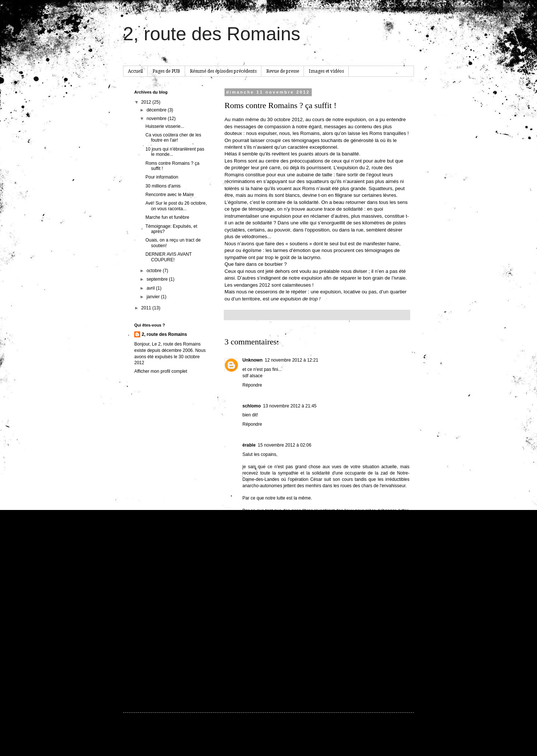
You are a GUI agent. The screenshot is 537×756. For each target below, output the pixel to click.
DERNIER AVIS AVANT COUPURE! (168, 257)
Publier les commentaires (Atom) (284, 684)
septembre (158, 279)
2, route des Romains (211, 33)
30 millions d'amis (162, 186)
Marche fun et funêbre (167, 217)
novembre (157, 118)
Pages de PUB (166, 71)
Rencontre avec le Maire (169, 194)
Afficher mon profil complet (160, 371)
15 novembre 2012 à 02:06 (284, 445)
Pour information (161, 177)
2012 (147, 102)
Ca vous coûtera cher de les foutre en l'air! (173, 137)
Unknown (252, 360)
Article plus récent (244, 674)
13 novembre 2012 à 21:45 (289, 406)
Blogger (328, 738)
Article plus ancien (389, 674)
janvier (154, 296)
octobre (155, 270)
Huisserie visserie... (164, 126)
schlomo (251, 406)
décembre (157, 110)
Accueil (135, 71)
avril (151, 288)
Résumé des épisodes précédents (223, 71)
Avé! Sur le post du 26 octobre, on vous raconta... (176, 206)
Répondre (252, 385)
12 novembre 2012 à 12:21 (291, 360)
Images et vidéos (326, 71)
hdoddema (286, 738)
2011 (147, 308)
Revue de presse (282, 71)
